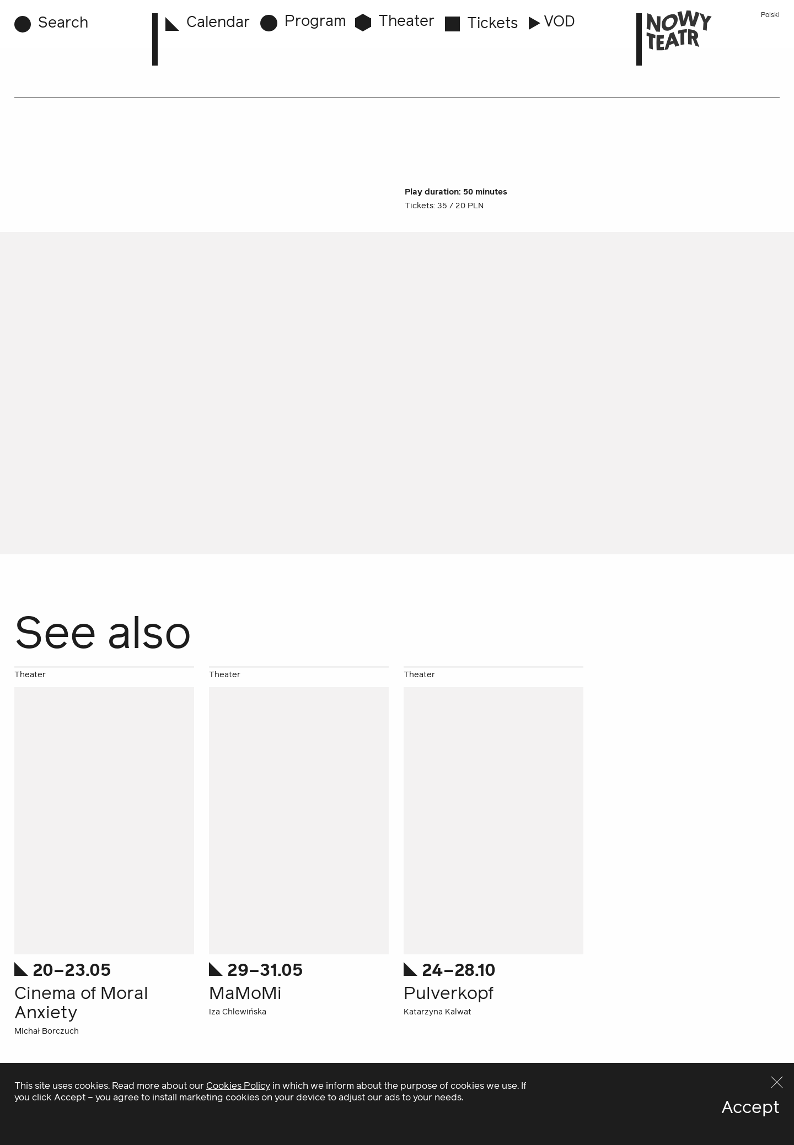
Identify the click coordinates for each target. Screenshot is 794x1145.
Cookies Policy (238, 1131)
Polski (770, 15)
